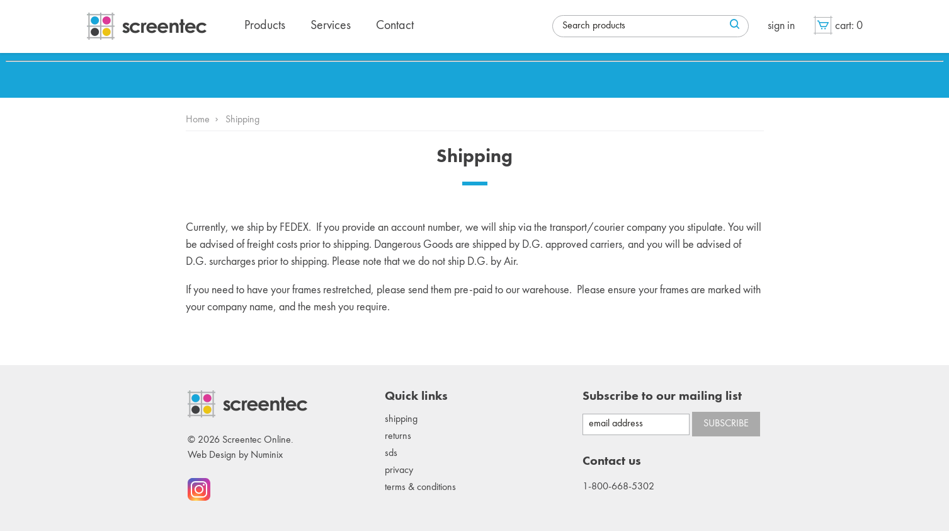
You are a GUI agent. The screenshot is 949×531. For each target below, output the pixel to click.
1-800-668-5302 (618, 487)
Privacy (399, 470)
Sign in (781, 26)
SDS (391, 453)
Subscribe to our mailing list (662, 396)
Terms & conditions (420, 487)
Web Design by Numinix (235, 455)
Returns (398, 436)
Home (198, 120)
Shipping (401, 419)
